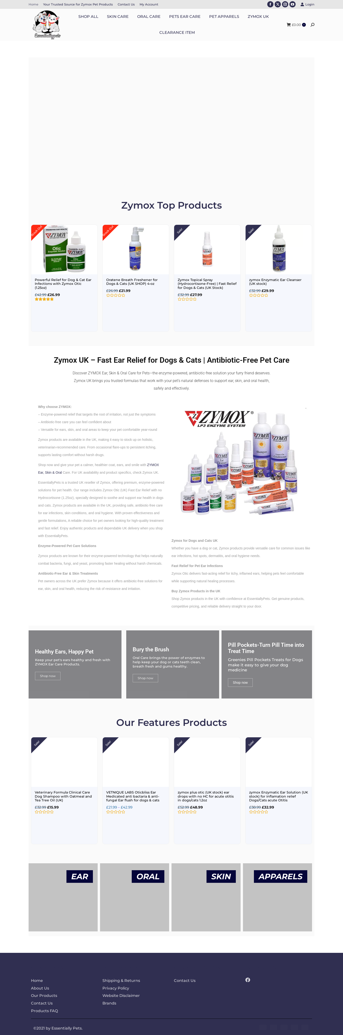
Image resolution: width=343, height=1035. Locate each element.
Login (307, 4)
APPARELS (281, 875)
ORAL (148, 875)
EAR (79, 875)
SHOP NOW (70, 146)
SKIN (221, 875)
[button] (34, 122)
